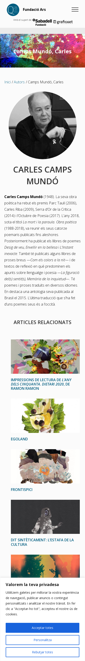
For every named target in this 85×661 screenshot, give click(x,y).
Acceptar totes (42, 628)
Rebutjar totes (42, 652)
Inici (7, 81)
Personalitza (43, 640)
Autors (19, 81)
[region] (42, 619)
